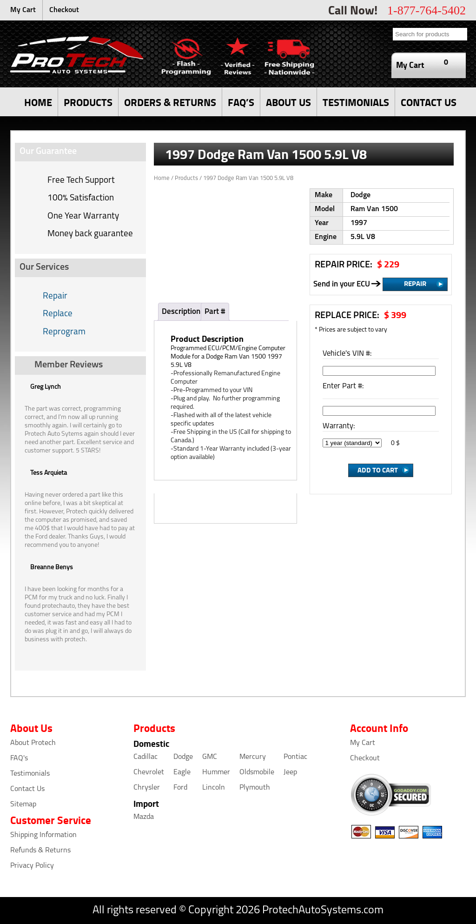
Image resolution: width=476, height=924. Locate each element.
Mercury (252, 757)
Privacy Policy (32, 866)
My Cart (23, 10)
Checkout (64, 10)
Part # (215, 312)
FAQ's (19, 758)
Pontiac (295, 757)
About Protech (33, 743)
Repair (55, 296)
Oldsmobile (256, 772)
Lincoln (213, 787)
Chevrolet (148, 772)
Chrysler (146, 787)
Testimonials (30, 774)
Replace (58, 314)
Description (181, 312)
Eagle (182, 772)
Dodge (183, 757)
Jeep (290, 772)
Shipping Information (43, 835)
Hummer (216, 772)
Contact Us (27, 789)
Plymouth (254, 787)
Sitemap (23, 804)
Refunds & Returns (40, 850)
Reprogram (64, 332)
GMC (209, 757)
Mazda (143, 817)
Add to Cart (377, 470)
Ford (180, 787)
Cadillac (145, 757)
